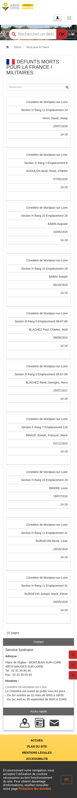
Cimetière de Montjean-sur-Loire (26, 687)
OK (62, 34)
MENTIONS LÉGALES (37, 752)
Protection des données (34, 789)
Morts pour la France (37, 47)
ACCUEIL (37, 740)
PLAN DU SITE (37, 746)
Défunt (17, 47)
